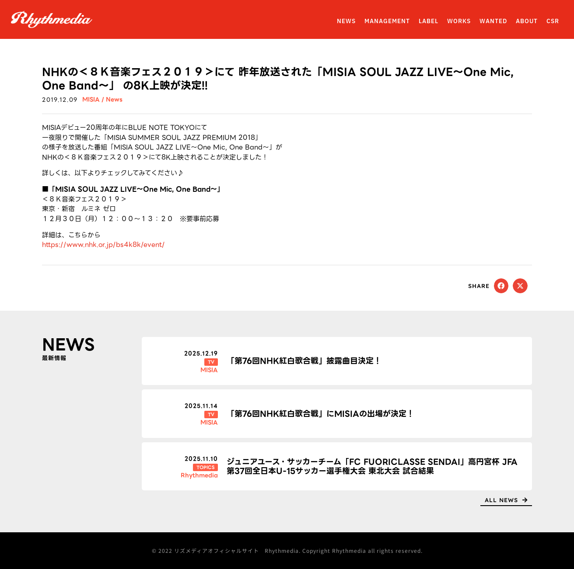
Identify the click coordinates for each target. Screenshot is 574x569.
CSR (552, 21)
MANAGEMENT (387, 21)
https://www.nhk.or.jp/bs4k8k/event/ (103, 244)
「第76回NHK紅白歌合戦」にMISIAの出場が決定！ (320, 413)
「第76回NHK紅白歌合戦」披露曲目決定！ (304, 360)
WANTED (493, 21)
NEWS (346, 21)
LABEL (428, 21)
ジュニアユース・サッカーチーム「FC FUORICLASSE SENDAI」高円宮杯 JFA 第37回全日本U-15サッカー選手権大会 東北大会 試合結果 (372, 466)
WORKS (459, 21)
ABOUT (527, 21)
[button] (501, 285)
